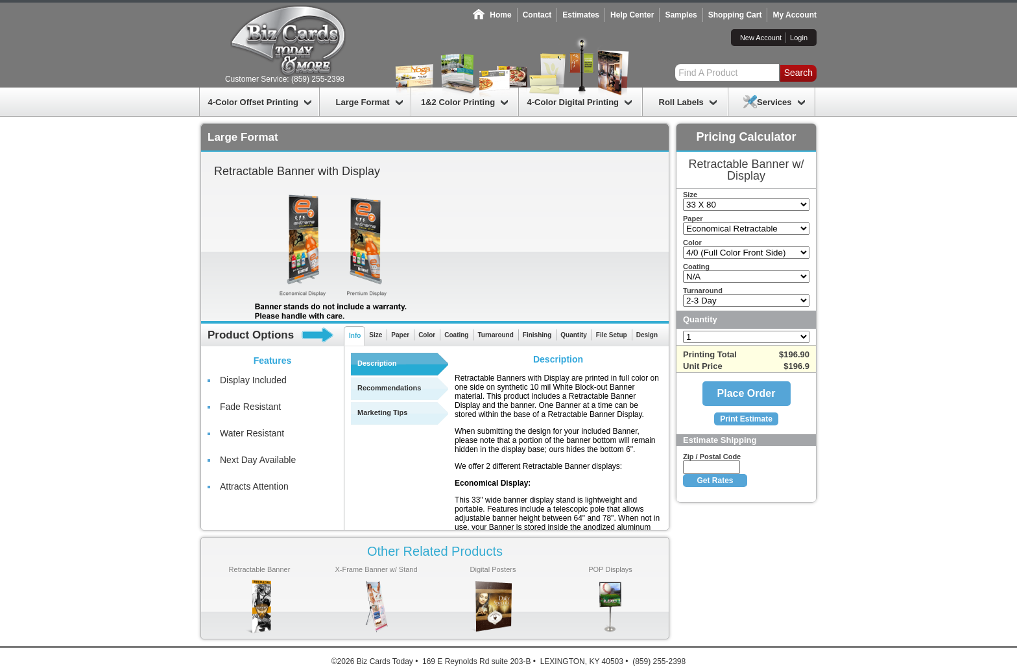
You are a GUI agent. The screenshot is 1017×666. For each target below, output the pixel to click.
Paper (400, 335)
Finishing (537, 335)
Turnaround (495, 335)
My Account (794, 14)
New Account (761, 38)
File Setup (611, 335)
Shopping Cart (735, 14)
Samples (681, 14)
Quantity (573, 335)
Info (355, 335)
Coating (456, 335)
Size (375, 335)
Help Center (632, 14)
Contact (537, 14)
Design (647, 335)
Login (799, 38)
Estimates (580, 14)
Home (500, 14)
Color (426, 335)
